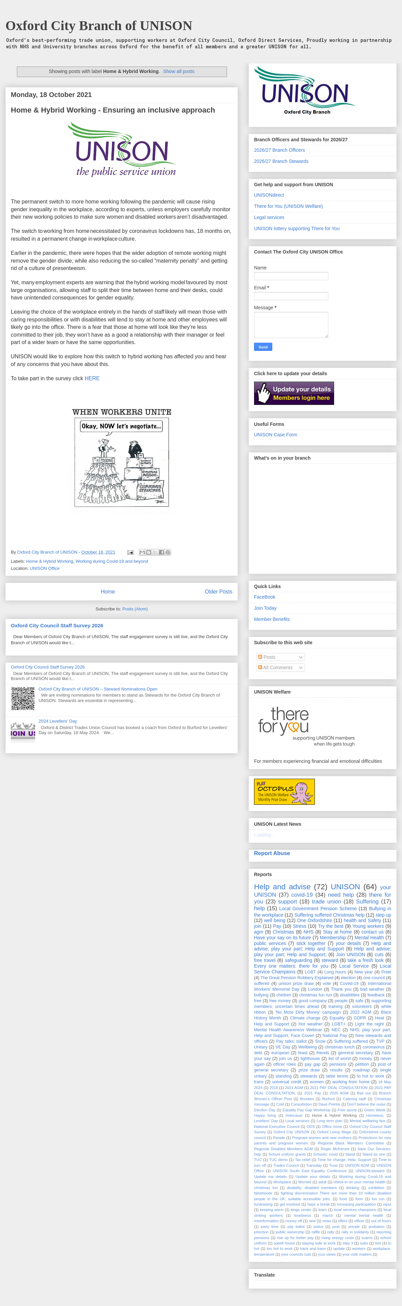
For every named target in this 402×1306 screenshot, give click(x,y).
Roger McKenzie (335, 1149)
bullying (261, 995)
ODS (310, 1126)
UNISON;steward (369, 1171)
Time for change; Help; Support (344, 1160)
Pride (386, 972)
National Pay (335, 1035)
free (257, 1000)
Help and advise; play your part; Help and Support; (322, 951)
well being (274, 920)
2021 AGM (294, 1088)
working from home (351, 1082)
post (336, 1227)
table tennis (337, 1076)
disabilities (349, 995)
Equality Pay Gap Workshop (307, 1110)
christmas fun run (315, 995)
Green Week (374, 1110)
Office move (332, 1126)
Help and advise (282, 886)
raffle (315, 1232)
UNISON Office (44, 568)
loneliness (302, 1215)
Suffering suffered (351, 1041)
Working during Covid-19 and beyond (112, 561)
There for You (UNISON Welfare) (288, 206)
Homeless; (375, 1115)
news (326, 1221)
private (354, 1227)
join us (285, 1058)
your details (348, 943)
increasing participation (356, 1204)
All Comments (275, 667)
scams (366, 1238)
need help (341, 895)
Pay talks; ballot (291, 1041)
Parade (279, 1138)
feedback (376, 995)
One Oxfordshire (314, 920)
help (259, 908)
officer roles (284, 1064)
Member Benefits (272, 619)
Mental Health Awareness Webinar (288, 1029)
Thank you (341, 989)
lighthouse (310, 1058)
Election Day (264, 1110)
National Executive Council (276, 1126)
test (378, 1243)
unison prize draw (296, 983)
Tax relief (302, 1160)
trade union (326, 901)
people (341, 1000)
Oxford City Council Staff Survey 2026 (57, 625)
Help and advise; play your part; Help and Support (322, 946)
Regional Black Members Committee (351, 1143)
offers (343, 1221)
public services (270, 943)
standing (284, 1076)
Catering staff (354, 1099)
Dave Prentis (329, 1104)
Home (108, 592)
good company (313, 1000)
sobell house (284, 1243)
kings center (301, 1210)
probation (376, 1227)
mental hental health (363, 1215)
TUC (258, 1160)
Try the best (330, 926)
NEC (336, 1029)
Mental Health (369, 937)
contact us (372, 932)
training (336, 1006)
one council (374, 977)
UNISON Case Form (275, 434)
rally (330, 1232)
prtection (261, 1232)
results (336, 1070)
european (280, 1052)
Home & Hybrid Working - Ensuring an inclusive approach (113, 110)
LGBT (310, 972)
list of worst (339, 1058)
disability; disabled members (312, 1188)
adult (322, 1182)
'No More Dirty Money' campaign (308, 1012)
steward (330, 960)
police (318, 1227)
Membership (333, 937)
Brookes (307, 1099)
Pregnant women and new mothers (322, 1138)
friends (322, 1052)
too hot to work (280, 1249)
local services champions (355, 1210)
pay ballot (296, 1227)
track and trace (313, 1249)
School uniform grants (287, 1154)
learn (323, 1210)
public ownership (290, 1232)
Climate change (305, 1018)
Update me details (270, 1177)
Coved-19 (349, 983)
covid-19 (301, 895)
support (287, 901)
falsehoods (263, 1193)
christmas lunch (339, 1047)
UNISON (345, 886)
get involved (290, 1204)
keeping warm (271, 1210)
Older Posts (218, 592)
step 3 (348, 1243)
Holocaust (293, 1115)
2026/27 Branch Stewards (281, 161)
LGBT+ (339, 1024)
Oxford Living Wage (334, 1132)
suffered (261, 983)
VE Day (283, 1047)
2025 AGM (339, 1093)
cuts (379, 954)
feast (302, 1052)
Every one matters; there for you (291, 966)
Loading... (264, 835)
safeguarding (298, 960)
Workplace (282, 1182)
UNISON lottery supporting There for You (297, 228)
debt (258, 1052)
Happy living (265, 1115)
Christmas (283, 932)
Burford (328, 1099)
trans (258, 1082)
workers (359, 1249)
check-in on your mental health (359, 1182)
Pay (277, 926)
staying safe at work (319, 1243)
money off (293, 1221)
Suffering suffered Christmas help (329, 915)
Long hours (335, 972)
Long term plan (329, 1121)
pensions (337, 1064)
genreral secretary (355, 1052)
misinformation (266, 1221)
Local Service (354, 966)
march (327, 1215)
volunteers (362, 1006)
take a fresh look (366, 960)
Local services (297, 1121)
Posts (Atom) (135, 608)
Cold (280, 1104)
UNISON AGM (357, 1165)
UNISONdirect (269, 195)
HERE (92, 378)
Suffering (367, 901)
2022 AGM (360, 1012)
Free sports (347, 1110)
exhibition (376, 1188)
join (257, 926)
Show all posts (178, 71)
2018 (274, 1088)
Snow (320, 1041)
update (339, 1249)
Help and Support (271, 1024)
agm (258, 932)
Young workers (368, 926)
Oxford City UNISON (291, 1132)
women (317, 1082)
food (343, 1199)
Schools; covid (325, 1154)
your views (327, 1254)
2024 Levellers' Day (58, 721)
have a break (318, 1204)
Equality (337, 1018)
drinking (352, 1188)
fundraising (263, 1204)
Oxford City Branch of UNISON (98, 25)
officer (359, 1221)
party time (269, 1227)
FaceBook (264, 597)
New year (363, 972)
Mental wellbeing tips (367, 1121)
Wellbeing (307, 1047)
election (348, 977)
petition (362, 1064)
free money (280, 1000)
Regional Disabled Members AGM (283, 1149)
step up (383, 915)
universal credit (286, 1082)
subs (364, 1243)
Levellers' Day (266, 1121)
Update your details (313, 1177)
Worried (304, 1182)
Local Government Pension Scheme (318, 908)
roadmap (361, 1070)
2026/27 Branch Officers (279, 150)
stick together (310, 943)
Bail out (364, 1093)
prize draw (309, 1070)
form (359, 1199)
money (365, 1058)
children (283, 995)
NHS (309, 932)
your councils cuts (296, 1254)
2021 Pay (312, 1093)
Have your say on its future (282, 937)
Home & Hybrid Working (49, 561)
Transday (314, 1165)
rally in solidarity (355, 1232)
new (312, 1221)
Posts (266, 657)
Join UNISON (350, 954)
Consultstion (301, 1104)
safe (359, 1000)
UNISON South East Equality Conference (309, 1171)
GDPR (360, 1018)
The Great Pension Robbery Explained (296, 977)
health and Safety (362, 920)
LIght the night (369, 1024)
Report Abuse (272, 853)
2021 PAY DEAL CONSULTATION (339, 1088)
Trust (333, 1165)
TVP (380, 1041)
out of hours (381, 1221)
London (315, 989)
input (387, 1204)
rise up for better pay (295, 1238)
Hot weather (311, 1024)
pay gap (313, 1064)
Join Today (265, 608)
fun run (378, 1199)
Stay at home (337, 932)
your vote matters (357, 1254)
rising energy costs (337, 1238)
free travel (265, 960)
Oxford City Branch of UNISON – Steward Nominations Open (98, 689)
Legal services (269, 217)
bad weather (372, 989)
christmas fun (266, 1188)
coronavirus (373, 1047)
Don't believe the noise (366, 1104)
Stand (350, 1154)
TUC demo (278, 1160)
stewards (308, 1076)
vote (327, 983)
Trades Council (286, 1165)
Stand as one (373, 1154)
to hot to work (370, 1076)
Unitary (261, 1047)
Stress (299, 926)
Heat (379, 1018)
